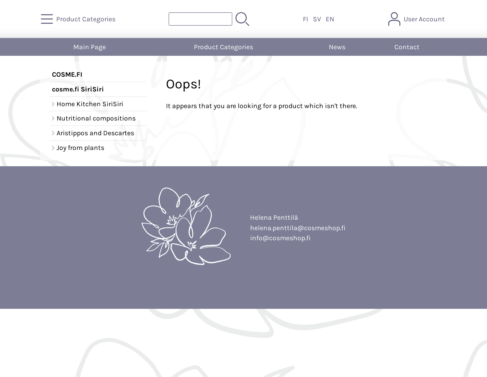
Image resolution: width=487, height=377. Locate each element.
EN (330, 19)
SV (317, 19)
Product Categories (223, 47)
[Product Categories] (79, 19)
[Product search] (200, 19)
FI (305, 19)
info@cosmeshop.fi (280, 238)
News (337, 47)
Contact (407, 47)
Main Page (89, 47)
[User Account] (417, 19)
